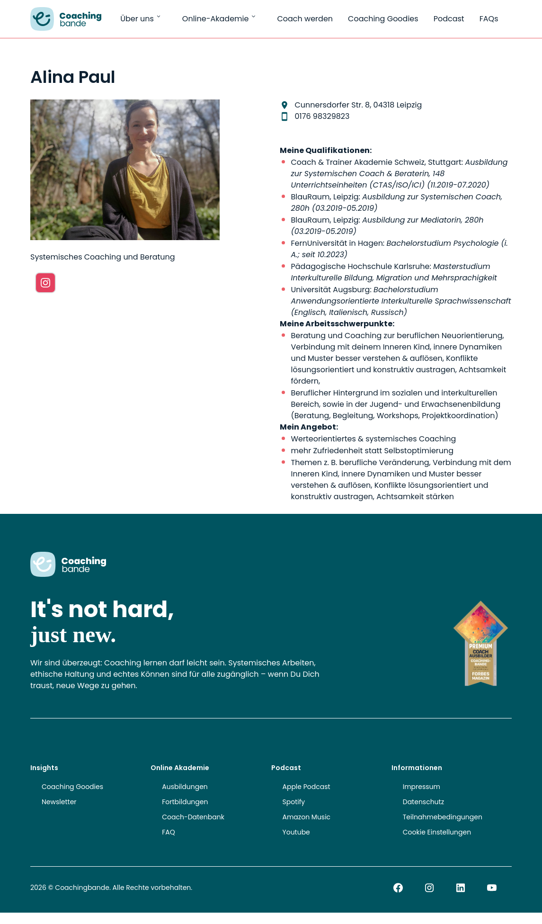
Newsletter (59, 802)
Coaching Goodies (383, 18)
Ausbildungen (185, 786)
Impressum (421, 786)
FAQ (168, 832)
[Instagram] (45, 282)
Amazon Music (307, 817)
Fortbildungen (185, 802)
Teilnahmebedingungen (442, 817)
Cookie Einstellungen (437, 832)
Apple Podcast (306, 786)
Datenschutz (423, 802)
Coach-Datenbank (193, 817)
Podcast (449, 18)
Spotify (294, 802)
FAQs (489, 18)
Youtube (296, 832)
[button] (21, 903)
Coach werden (305, 18)
